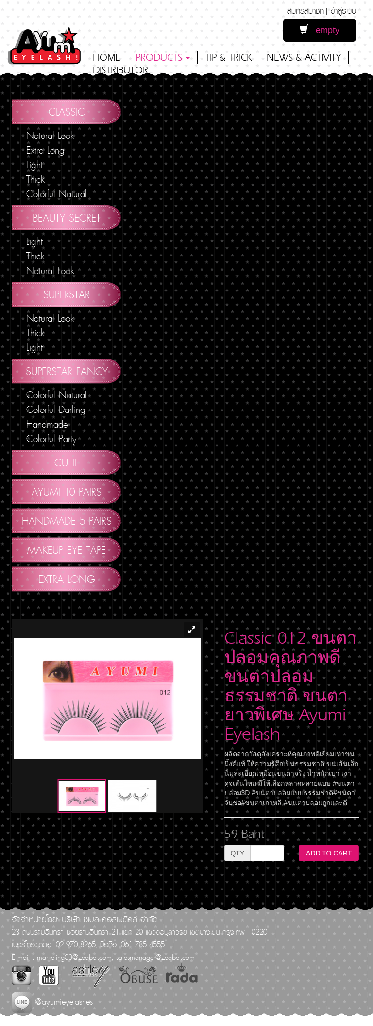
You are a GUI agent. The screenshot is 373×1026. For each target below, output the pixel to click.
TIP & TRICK (228, 57)
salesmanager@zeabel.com (155, 957)
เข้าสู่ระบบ (342, 10)
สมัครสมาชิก (305, 10)
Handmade (47, 424)
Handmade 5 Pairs (67, 521)
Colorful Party (51, 438)
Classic (67, 111)
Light (34, 164)
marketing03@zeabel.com (74, 957)
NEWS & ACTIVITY (304, 57)
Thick (35, 179)
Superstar (66, 294)
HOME (106, 57)
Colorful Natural (56, 194)
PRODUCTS (163, 57)
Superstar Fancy (67, 371)
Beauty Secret (67, 217)
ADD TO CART (329, 853)
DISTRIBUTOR (120, 70)
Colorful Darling (55, 409)
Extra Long (45, 150)
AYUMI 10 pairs (67, 491)
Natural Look (50, 135)
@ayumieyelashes (52, 1001)
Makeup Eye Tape (66, 550)
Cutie (66, 462)
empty (319, 30)
